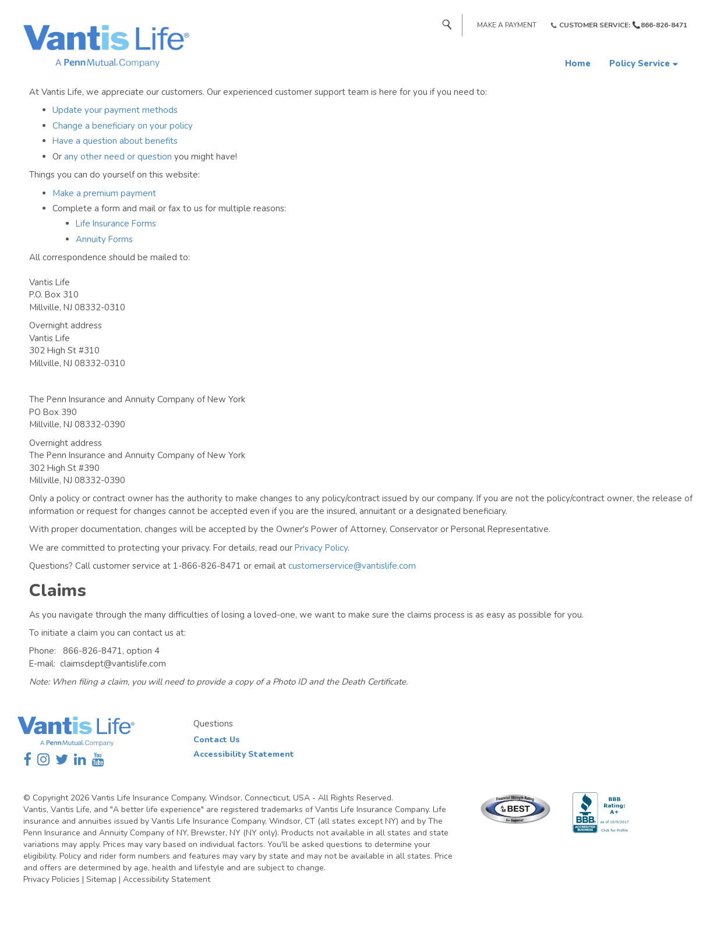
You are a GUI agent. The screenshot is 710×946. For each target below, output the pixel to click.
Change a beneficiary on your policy (122, 126)
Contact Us (216, 739)
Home (578, 63)
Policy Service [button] (639, 63)
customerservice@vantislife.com (352, 566)
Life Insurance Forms (116, 223)
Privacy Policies (51, 879)
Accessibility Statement (243, 754)
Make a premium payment (104, 193)
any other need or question (118, 156)
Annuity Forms (104, 239)
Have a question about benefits (115, 141)
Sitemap (101, 879)
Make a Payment (506, 25)
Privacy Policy (321, 548)
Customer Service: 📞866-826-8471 (623, 25)
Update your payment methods (115, 110)
